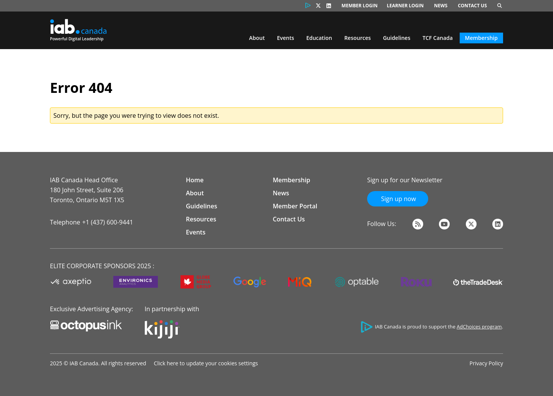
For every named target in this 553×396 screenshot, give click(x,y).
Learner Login (405, 5)
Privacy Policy (486, 363)
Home (195, 180)
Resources (357, 37)
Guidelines (396, 37)
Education (319, 37)
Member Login (359, 5)
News (440, 5)
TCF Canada (437, 37)
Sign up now (397, 199)
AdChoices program (479, 326)
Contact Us (472, 5)
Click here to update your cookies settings (206, 363)
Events (285, 37)
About (257, 37)
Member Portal (295, 206)
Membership (481, 37)
